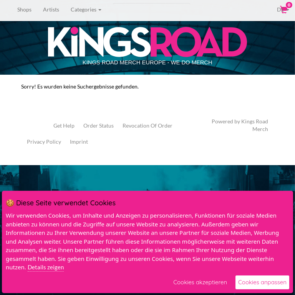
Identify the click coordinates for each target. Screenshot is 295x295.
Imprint (79, 141)
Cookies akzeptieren (200, 282)
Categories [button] (86, 9)
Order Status (98, 125)
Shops (24, 9)
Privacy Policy (44, 141)
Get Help (64, 125)
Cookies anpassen (262, 282)
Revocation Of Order (147, 125)
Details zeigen (46, 267)
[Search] (151, 9)
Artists (51, 9)
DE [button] (277, 9)
